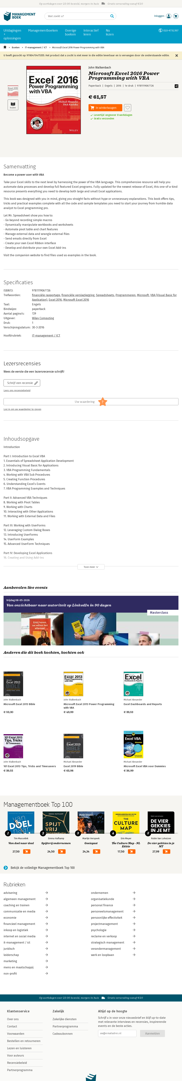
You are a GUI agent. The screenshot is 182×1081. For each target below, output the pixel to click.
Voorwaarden (15, 1033)
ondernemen (113, 893)
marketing (26, 961)
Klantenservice (18, 1011)
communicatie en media (26, 911)
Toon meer (89, 567)
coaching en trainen (26, 905)
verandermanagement (113, 948)
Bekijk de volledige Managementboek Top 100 (43, 868)
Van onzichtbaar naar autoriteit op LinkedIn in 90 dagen (58, 605)
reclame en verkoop (113, 936)
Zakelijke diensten (65, 1019)
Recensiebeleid (17, 1063)
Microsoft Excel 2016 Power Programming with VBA (78, 47)
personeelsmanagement (113, 911)
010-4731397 (170, 30)
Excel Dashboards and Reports (143, 704)
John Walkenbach (100, 67)
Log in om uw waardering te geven (22, 409)
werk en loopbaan (113, 955)
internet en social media (26, 936)
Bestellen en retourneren (24, 1041)
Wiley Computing (43, 318)
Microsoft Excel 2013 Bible (19, 704)
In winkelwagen (106, 107)
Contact (12, 1026)
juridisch (26, 948)
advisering (26, 893)
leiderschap (26, 955)
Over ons (13, 1019)
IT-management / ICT (36, 47)
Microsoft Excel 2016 (76, 299)
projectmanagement (113, 924)
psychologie (113, 930)
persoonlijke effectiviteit (113, 917)
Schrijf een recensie (20, 382)
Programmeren (126, 295)
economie (26, 917)
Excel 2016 (55, 299)
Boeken (16, 47)
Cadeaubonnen (63, 1033)
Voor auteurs (15, 1055)
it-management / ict (26, 942)
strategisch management (113, 942)
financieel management (26, 924)
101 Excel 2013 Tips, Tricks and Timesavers (30, 766)
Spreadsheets (105, 295)
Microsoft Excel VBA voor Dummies (145, 766)
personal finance (113, 905)
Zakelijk (58, 1011)
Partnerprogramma (20, 1070)
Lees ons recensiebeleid (17, 390)
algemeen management (26, 899)
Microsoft (143, 295)
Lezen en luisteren (19, 1048)
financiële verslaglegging (78, 295)
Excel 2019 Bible (73, 766)
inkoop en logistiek (26, 930)
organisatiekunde (113, 899)
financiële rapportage (46, 295)
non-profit (26, 973)
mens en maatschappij (26, 967)
